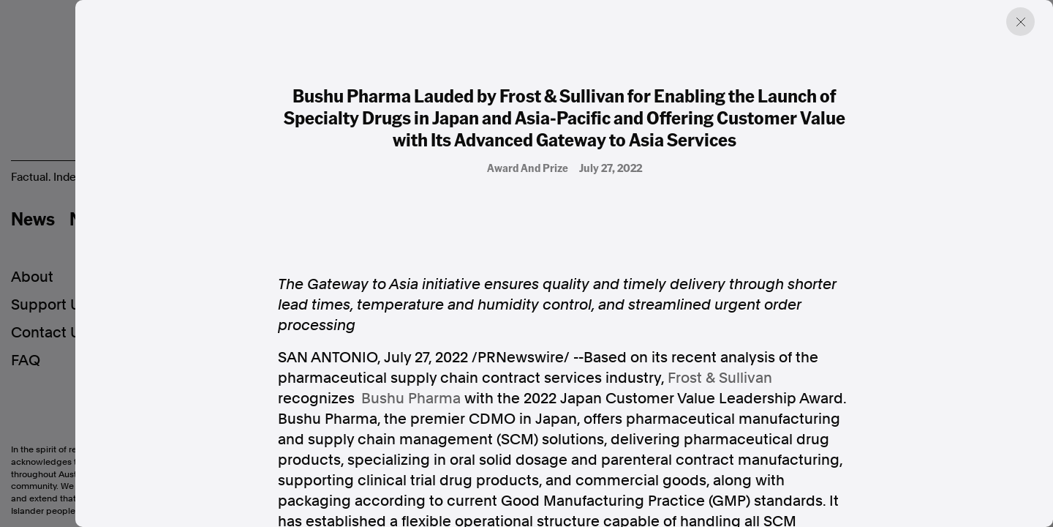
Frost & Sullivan (720, 377)
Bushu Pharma (411, 398)
